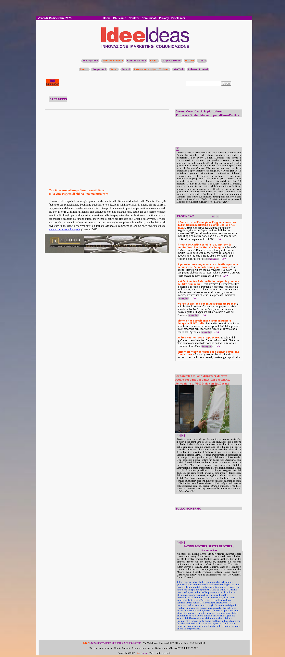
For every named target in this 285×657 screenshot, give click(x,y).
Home (107, 18)
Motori (84, 69)
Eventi (153, 60)
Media (202, 60)
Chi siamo (119, 18)
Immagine (213, 259)
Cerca (226, 83)
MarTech (179, 69)
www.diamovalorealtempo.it (64, 229)
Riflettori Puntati (198, 69)
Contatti (134, 18)
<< (213, 216)
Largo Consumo (171, 60)
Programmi (99, 69)
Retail (113, 69)
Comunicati (149, 18)
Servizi (126, 69)
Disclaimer (178, 18)
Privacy (164, 18)
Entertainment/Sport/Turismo (151, 69)
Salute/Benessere (113, 60)
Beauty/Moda (90, 60)
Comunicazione (136, 60)
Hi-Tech (189, 60)
